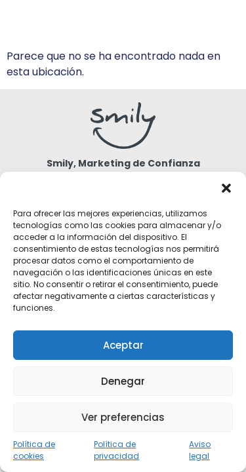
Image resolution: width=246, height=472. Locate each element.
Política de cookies (34, 450)
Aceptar (123, 345)
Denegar (123, 381)
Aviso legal (200, 450)
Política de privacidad (116, 450)
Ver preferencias (123, 417)
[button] (226, 188)
